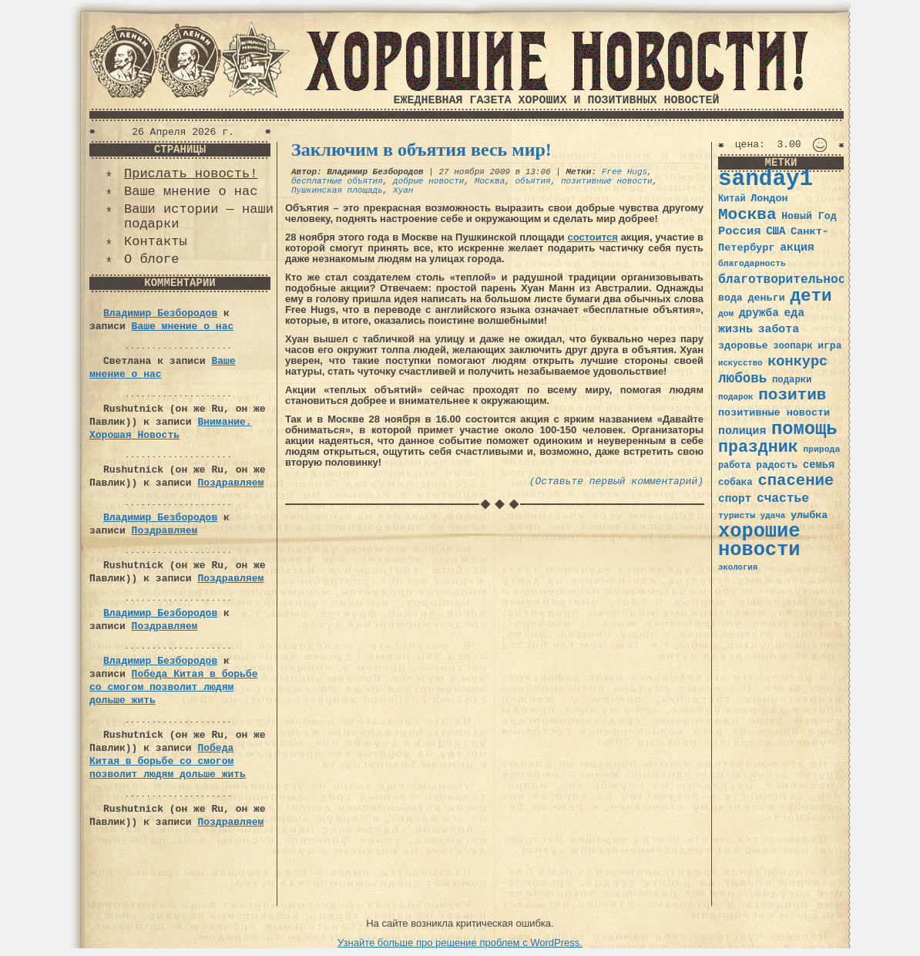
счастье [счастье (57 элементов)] (783, 498)
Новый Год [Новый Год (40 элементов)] (808, 216)
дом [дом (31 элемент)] (726, 313)
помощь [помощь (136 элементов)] (804, 429)
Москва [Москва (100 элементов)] (747, 215)
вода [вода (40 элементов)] (730, 298)
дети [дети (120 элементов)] (810, 296)
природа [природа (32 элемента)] (821, 449)
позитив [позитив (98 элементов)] (792, 395)
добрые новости (428, 181)
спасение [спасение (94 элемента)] (795, 481)
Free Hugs (624, 172)
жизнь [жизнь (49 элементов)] (735, 329)
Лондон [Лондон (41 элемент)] (768, 198)
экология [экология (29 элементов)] (737, 567)
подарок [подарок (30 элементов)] (736, 397)
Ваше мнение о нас (190, 191)
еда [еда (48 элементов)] (794, 313)
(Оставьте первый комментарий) (616, 481)
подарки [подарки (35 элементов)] (791, 380)
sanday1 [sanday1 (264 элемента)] (765, 179)
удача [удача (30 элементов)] (773, 515)
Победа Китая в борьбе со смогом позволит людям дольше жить (173, 687)
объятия (532, 181)
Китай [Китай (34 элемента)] (732, 199)
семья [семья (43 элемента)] (819, 465)
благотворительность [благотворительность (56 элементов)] (789, 279)
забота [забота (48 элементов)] (778, 329)
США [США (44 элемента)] (775, 231)
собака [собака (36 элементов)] (735, 482)
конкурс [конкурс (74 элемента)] (797, 362)
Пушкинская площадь (337, 190)
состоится (592, 237)
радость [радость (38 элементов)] (776, 465)
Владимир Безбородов (160, 313)
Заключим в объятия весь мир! (421, 150)
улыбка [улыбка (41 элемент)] (809, 515)
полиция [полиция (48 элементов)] (742, 431)
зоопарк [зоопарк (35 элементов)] (792, 346)
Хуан (403, 190)
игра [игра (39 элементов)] (829, 346)
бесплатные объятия (337, 181)
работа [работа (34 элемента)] (734, 465)
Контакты (155, 241)
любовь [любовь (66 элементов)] (742, 378)
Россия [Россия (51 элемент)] (739, 231)
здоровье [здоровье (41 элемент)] (743, 346)
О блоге (151, 259)
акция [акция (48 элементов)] (797, 247)
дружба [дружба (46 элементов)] (759, 313)
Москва (490, 181)
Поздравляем (230, 483)
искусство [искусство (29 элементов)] (740, 363)
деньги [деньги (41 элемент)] (765, 298)
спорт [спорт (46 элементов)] (734, 499)
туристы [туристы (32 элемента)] (736, 515)
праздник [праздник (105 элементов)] (758, 447)
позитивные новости (607, 181)
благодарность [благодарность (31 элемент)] (752, 263)
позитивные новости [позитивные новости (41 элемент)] (774, 413)
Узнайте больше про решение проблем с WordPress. (460, 942)
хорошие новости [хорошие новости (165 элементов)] (759, 540)
